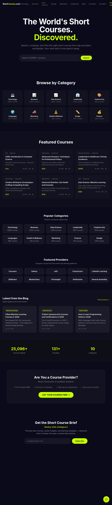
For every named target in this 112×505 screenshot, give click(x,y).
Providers (102, 4)
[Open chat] (106, 499)
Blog (83, 4)
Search (86, 58)
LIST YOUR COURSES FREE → (56, 395)
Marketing (63, 4)
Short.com (11, 4)
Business (35, 4)
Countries (92, 4)
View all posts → (103, 300)
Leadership (75, 4)
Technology (24, 4)
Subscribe (79, 441)
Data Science (45, 4)
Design (53, 4)
